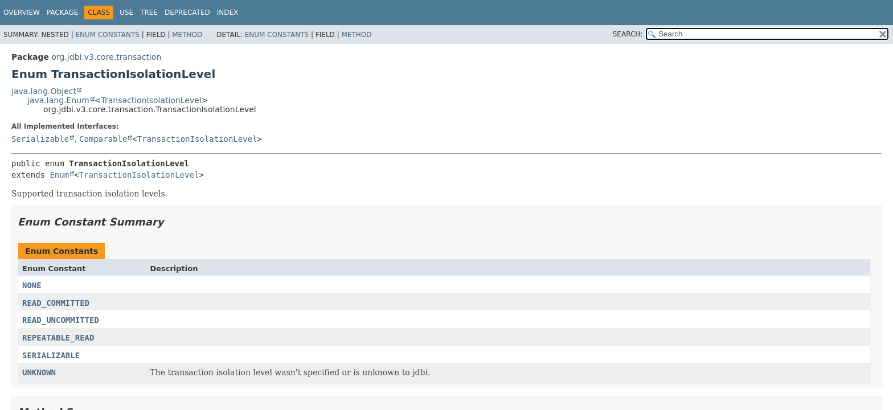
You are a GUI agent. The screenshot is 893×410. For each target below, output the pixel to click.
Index (228, 13)
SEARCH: (628, 34)
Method (187, 35)
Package (62, 13)
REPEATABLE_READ (58, 337)
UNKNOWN (39, 372)
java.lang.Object (43, 91)
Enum (59, 174)
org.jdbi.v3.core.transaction (106, 57)
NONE (32, 285)
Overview (21, 13)
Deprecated (187, 13)
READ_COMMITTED (55, 303)
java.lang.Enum (58, 100)
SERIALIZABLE (51, 355)
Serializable (40, 139)
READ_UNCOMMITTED (60, 320)
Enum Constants (107, 35)
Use (126, 13)
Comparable (103, 139)
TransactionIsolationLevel (151, 100)
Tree (149, 13)
